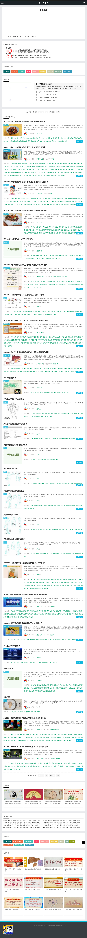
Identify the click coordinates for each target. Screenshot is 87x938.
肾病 (60, 163)
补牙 (36, 311)
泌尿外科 (69, 585)
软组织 (59, 639)
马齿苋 (48, 734)
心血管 (58, 337)
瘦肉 (26, 691)
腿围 (59, 740)
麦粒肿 (33, 459)
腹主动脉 (10, 617)
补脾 (33, 166)
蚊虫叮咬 (26, 284)
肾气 (16, 175)
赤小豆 (16, 740)
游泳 (39, 169)
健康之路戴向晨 (28, 617)
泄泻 (44, 529)
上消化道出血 (45, 368)
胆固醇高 (41, 688)
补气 (59, 166)
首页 (21, 36)
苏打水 (46, 284)
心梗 (48, 337)
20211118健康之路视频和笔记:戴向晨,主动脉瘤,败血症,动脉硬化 (25, 594)
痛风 (50, 163)
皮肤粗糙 (16, 737)
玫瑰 (76, 201)
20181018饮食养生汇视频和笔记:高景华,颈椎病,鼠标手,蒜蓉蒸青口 (26, 747)
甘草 (42, 227)
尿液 (27, 175)
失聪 (45, 337)
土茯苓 (37, 255)
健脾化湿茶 (58, 71)
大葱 (71, 227)
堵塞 (29, 141)
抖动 (63, 639)
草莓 (28, 204)
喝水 (35, 201)
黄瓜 (47, 169)
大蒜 (58, 579)
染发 (7, 201)
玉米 (24, 166)
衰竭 (46, 371)
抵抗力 (41, 198)
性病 (34, 639)
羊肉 (31, 198)
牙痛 (12, 311)
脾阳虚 (5, 737)
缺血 (67, 343)
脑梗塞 (22, 337)
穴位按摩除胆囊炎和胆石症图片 (14, 539)
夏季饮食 (42, 392)
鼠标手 (58, 758)
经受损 (7, 340)
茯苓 (41, 255)
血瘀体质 (7, 71)
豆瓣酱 (55, 230)
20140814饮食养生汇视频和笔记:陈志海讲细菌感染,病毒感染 (29, 50)
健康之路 (6, 597)
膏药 (70, 204)
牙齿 (71, 172)
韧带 (32, 766)
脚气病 (39, 227)
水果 (22, 314)
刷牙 (61, 311)
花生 (51, 230)
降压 (73, 611)
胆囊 (75, 553)
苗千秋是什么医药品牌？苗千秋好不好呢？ (18, 239)
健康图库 (42, 100)
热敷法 (9, 769)
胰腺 (21, 371)
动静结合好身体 (8, 668)
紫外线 (52, 138)
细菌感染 (43, 172)
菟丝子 (32, 734)
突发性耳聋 (24, 340)
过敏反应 (78, 227)
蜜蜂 (66, 276)
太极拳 (47, 685)
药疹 (78, 201)
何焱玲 (49, 639)
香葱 (15, 141)
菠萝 (22, 204)
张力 (19, 769)
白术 (15, 734)
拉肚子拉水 (48, 84)
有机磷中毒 (63, 585)
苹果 (61, 579)
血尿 (65, 166)
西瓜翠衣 (60, 169)
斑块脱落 (65, 614)
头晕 (41, 763)
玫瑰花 (5, 204)
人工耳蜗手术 (8, 845)
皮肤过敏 (23, 201)
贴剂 (37, 258)
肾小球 (48, 175)
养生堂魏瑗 (54, 841)
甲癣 (61, 233)
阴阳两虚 (12, 175)
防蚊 (64, 284)
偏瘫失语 (46, 662)
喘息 (69, 505)
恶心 (51, 337)
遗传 (54, 688)
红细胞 (31, 585)
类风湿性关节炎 (40, 413)
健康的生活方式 (48, 585)
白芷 (38, 734)
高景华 (13, 769)
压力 (82, 201)
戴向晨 (22, 617)
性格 (68, 688)
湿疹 (19, 198)
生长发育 (12, 314)
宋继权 (34, 287)
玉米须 (5, 172)
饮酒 (18, 371)
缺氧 (15, 337)
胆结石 (36, 368)
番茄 (12, 141)
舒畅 (35, 691)
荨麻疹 (13, 198)
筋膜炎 (74, 284)
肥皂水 (42, 284)
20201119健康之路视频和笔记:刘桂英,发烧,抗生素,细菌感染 (29, 56)
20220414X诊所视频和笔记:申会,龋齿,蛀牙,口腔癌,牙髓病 (23, 295)
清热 (56, 166)
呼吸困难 (65, 368)
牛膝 (18, 734)
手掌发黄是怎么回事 (51, 97)
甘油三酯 (13, 371)
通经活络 (33, 712)
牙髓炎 (57, 311)
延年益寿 (64, 688)
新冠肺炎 (73, 371)
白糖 (73, 138)
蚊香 (38, 284)
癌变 (46, 311)
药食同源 (59, 734)
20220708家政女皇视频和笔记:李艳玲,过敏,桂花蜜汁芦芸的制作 (25, 182)
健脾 (62, 166)
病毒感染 (68, 201)
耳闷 (73, 340)
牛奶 (73, 198)
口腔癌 (43, 311)
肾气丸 (20, 163)
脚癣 (73, 233)
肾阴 (45, 175)
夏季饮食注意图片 (9, 378)
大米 (49, 311)
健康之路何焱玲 (72, 639)
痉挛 (53, 763)
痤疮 (18, 138)
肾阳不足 (23, 740)
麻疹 (16, 198)
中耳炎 (62, 337)
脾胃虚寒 (42, 166)
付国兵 (13, 712)
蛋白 (63, 175)
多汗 (31, 175)
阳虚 (27, 166)
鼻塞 (54, 483)
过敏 (15, 138)
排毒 (68, 579)
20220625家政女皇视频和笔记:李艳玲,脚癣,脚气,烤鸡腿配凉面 (25, 210)
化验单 (6, 427)
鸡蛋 (28, 198)
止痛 (24, 734)
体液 (9, 204)
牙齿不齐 (34, 314)
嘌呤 (72, 166)
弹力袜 (5, 740)
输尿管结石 (38, 588)
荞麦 (74, 227)
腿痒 (35, 740)
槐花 (76, 737)
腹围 (46, 691)
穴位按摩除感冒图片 (10, 469)
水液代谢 (76, 734)
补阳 (39, 172)
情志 (32, 688)
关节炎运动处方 (35, 416)
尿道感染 (43, 169)
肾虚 (52, 159)
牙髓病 (54, 314)
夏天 (40, 204)
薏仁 (42, 175)
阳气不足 (48, 737)
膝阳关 (38, 712)
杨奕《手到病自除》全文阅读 (51, 92)
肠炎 (47, 529)
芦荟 (10, 201)
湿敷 (57, 233)
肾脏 (6, 169)
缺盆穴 (61, 763)
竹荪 (62, 392)
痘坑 (41, 141)
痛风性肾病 (12, 172)
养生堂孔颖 (8, 346)
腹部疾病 (42, 84)
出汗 (36, 169)
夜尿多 (30, 582)
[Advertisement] (43, 24)
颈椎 (47, 763)
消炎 (25, 639)
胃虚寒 (13, 169)
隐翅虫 (59, 276)
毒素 (69, 281)
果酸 (53, 141)
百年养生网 (43, 3)
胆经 (29, 712)
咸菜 (48, 204)
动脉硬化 (26, 611)
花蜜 (44, 201)
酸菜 (53, 201)
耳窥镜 (72, 841)
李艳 (9, 141)
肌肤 (56, 138)
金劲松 (60, 175)
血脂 (41, 614)
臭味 (35, 585)
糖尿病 (33, 579)
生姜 (6, 166)
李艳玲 (58, 141)
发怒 (32, 691)
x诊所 (5, 298)
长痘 (31, 138)
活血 (43, 691)
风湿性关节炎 (55, 413)
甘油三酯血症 (66, 371)
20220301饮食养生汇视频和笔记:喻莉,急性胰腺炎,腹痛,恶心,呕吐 (26, 352)
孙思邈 (33, 255)
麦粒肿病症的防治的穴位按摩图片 (15, 445)
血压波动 (54, 614)
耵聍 (36, 340)
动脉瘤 (32, 611)
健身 (53, 766)
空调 (76, 169)
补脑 (60, 172)
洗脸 (6, 141)
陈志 (68, 392)
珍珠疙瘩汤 (7, 841)
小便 (74, 172)
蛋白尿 (69, 166)
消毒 (17, 172)
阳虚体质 (50, 71)
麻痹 (77, 281)
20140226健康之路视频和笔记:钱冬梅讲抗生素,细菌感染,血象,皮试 (31, 57)
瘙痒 (63, 227)
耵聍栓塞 (26, 343)
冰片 (43, 258)
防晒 (62, 138)
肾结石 (65, 579)
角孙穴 (17, 712)
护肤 (21, 138)
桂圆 (32, 737)
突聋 (70, 343)
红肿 (74, 281)
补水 (57, 172)
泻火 (40, 737)
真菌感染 (57, 201)
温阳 (19, 740)
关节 (7, 343)
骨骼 (82, 737)
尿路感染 (38, 579)
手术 (65, 281)
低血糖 (20, 662)
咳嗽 (35, 483)
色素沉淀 (29, 314)
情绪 (44, 141)
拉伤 (77, 766)
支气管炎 (45, 505)
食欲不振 (57, 553)
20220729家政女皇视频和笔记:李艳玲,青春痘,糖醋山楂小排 (24, 121)
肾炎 (75, 163)
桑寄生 (28, 734)
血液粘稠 (39, 343)
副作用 (38, 138)
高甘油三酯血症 (40, 371)
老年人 (6, 402)
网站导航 (16, 36)
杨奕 (41, 92)
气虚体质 (14, 71)
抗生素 (48, 198)
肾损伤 (65, 169)
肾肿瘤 (74, 585)
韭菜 (15, 166)
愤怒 (40, 691)
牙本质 (47, 314)
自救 (41, 662)
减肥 (26, 763)
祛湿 (29, 737)
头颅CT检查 (29, 845)
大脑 (29, 340)
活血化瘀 (25, 737)
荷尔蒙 (45, 138)
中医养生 (6, 672)
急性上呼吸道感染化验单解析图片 (15, 424)
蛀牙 (21, 311)
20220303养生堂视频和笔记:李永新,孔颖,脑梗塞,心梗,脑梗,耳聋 (25, 320)
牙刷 (63, 311)
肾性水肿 (70, 163)
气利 (56, 169)
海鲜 (76, 172)
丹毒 (32, 227)
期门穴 (26, 712)
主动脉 (17, 617)
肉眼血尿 (79, 585)
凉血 (55, 737)
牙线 (78, 311)
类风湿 (71, 413)
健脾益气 (51, 169)
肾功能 (39, 585)
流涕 (63, 483)
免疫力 (20, 169)
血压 (28, 368)
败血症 (46, 227)
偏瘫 (16, 662)
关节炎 (33, 413)
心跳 (49, 691)
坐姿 (41, 766)
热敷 (12, 766)
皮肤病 (58, 258)
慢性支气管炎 (35, 505)
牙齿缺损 (17, 314)
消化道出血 (54, 371)
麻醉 (82, 284)
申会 (50, 314)
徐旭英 (32, 740)
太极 (78, 685)
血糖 (10, 614)
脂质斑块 (60, 614)
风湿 (49, 413)
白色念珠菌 (48, 258)
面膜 (34, 138)
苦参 (57, 255)
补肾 (47, 163)
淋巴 (24, 175)
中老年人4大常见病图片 (11, 646)
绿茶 (27, 169)
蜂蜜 (41, 201)
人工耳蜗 (40, 340)
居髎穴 (21, 712)
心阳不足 (36, 737)
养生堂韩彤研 (44, 841)
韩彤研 (61, 841)
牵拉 (50, 766)
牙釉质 (53, 311)
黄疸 (66, 163)
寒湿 (43, 737)
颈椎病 (53, 758)
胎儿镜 (36, 841)
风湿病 (64, 413)
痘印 (38, 141)
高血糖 (55, 611)
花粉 (31, 204)
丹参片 (71, 685)
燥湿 (62, 740)
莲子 (9, 166)
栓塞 (64, 343)
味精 (38, 230)
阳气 (78, 166)
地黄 (53, 166)
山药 (9, 169)
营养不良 (31, 311)
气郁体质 (35, 71)
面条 (62, 230)
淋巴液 (54, 172)
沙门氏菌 (19, 614)
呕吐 (54, 337)
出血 (75, 166)
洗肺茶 (29, 71)
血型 (58, 284)
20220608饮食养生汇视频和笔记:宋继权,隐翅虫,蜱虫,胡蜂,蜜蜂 (25, 265)
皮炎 (44, 198)
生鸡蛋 (30, 614)
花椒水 (57, 763)
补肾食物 (49, 172)
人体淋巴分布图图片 (51, 100)
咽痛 (77, 483)
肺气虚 (71, 734)
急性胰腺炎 (54, 364)
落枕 (29, 763)
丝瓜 (69, 169)
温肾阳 (35, 175)
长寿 (58, 685)
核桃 (24, 169)
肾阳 (39, 175)
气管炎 (58, 505)
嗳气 (69, 553)
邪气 (52, 691)
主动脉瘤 (52, 606)
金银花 (54, 255)
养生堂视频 (7, 323)
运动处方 (28, 416)
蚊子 (52, 276)
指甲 (28, 639)
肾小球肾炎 (54, 175)
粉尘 (12, 204)
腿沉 (57, 730)
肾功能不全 (47, 579)
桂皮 (79, 230)
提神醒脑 (65, 766)
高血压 (13, 611)
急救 (26, 662)
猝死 (60, 368)
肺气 (44, 740)
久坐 (76, 763)
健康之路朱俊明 (19, 845)
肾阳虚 (57, 163)
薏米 (52, 737)
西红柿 (70, 198)
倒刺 (31, 639)
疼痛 (63, 281)
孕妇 (60, 281)
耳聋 (33, 337)
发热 (22, 368)
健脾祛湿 (67, 737)
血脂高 (36, 688)
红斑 (80, 281)
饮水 (80, 582)
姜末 (41, 233)
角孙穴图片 (7, 697)
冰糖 (76, 138)
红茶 (30, 169)
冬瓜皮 (28, 172)
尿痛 (80, 579)
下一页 (52, 112)
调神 (29, 688)
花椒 (35, 763)
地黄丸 (73, 169)
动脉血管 (25, 614)
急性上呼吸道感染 (36, 438)
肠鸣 (76, 611)
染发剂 (80, 198)
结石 (16, 169)
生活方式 (55, 582)
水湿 (9, 737)
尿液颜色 (32, 588)
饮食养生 (24, 163)
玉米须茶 (30, 163)
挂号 (76, 340)
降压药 (80, 611)
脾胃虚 (67, 172)
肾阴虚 (37, 166)
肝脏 (77, 582)
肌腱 (15, 766)
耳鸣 (12, 337)
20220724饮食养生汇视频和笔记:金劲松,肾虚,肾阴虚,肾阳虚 (24, 147)
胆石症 (33, 553)
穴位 (41, 94)
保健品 (71, 582)
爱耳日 (61, 343)
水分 (4, 201)
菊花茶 (47, 166)
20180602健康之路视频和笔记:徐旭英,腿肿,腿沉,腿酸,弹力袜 (24, 718)
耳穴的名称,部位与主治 (49, 94)
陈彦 (38, 662)
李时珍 (73, 255)
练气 (59, 688)
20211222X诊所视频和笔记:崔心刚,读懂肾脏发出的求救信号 (24, 563)
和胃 (79, 529)
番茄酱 (19, 141)
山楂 (12, 138)
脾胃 (30, 166)
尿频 (52, 579)
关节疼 (50, 416)
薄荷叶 (30, 233)
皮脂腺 (49, 141)
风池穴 (65, 763)
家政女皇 (6, 125)
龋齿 (15, 311)
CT (39, 614)
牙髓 (4, 314)
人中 (12, 343)
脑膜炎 (70, 337)
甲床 (37, 639)
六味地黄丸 (42, 163)
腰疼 (58, 611)
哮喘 (49, 505)
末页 (58, 112)
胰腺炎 (32, 368)
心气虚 (67, 734)
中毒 (51, 582)
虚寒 (63, 172)
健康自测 (42, 97)
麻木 (44, 766)
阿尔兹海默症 (16, 340)
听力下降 (21, 343)
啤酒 (36, 172)
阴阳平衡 (46, 688)
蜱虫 (55, 276)
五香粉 (35, 230)
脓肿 (66, 337)
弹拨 (74, 766)
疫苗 (54, 198)
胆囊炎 (37, 553)
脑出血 (13, 662)
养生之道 (72, 688)
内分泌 (25, 371)
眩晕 (18, 337)
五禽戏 (39, 685)
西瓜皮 (32, 172)
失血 (36, 614)
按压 (9, 740)
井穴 (47, 766)
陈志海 (58, 392)
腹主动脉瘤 (37, 611)
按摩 (48, 459)
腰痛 (37, 582)
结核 (51, 611)
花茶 (33, 169)
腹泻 (32, 529)
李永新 (32, 340)
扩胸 (73, 763)
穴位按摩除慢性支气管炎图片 (13, 491)
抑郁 (34, 198)
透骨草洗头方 (68, 71)
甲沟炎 (52, 635)
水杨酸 (34, 141)
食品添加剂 (17, 201)
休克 (44, 281)
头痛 (38, 483)
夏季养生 (6, 381)
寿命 (56, 688)
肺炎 (39, 368)
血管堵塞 (52, 340)
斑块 (7, 614)
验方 (61, 737)
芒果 (38, 201)
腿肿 (51, 730)
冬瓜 (12, 166)
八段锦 (43, 685)
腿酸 (54, 730)
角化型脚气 (43, 230)
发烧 (38, 392)
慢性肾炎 (35, 163)
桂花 (47, 201)
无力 (62, 340)
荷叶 (48, 230)
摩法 (35, 766)
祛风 (80, 734)
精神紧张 (59, 198)
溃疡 (47, 255)
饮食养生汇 (7, 150)
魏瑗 (66, 841)
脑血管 (34, 343)
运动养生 (33, 685)
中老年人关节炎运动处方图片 (13, 399)
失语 (29, 662)
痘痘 (59, 138)
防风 (20, 737)
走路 (55, 343)
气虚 (41, 734)
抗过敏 (19, 204)
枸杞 (79, 163)
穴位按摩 (38, 459)
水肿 (63, 163)
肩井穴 (70, 763)
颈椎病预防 (24, 766)
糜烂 (26, 230)
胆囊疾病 (65, 553)
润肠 (79, 169)
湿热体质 (42, 71)
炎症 (24, 138)
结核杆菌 (77, 614)
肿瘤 (42, 579)
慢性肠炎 (54, 529)
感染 (22, 141)
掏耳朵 (16, 343)
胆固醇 (75, 685)
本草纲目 (61, 255)
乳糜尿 (20, 175)
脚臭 (31, 230)
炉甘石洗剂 (28, 287)
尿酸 (50, 166)
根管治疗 (42, 314)
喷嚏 (80, 483)
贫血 (55, 579)
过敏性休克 (49, 281)
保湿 (51, 204)
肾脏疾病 (41, 582)
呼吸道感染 (78, 337)
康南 (61, 284)
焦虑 (37, 198)
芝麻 (65, 138)
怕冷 (66, 483)
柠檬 (73, 201)
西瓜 (18, 166)
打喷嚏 (51, 483)
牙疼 (39, 311)
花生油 (26, 233)
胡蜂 (63, 276)
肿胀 (66, 311)
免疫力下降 (22, 172)
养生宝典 (26, 36)
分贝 (52, 343)
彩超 (4, 614)
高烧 (33, 614)
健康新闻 (6, 242)
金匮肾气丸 (14, 163)
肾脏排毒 (66, 582)
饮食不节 (71, 529)
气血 (29, 691)
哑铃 (19, 766)
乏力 (52, 734)
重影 (66, 233)
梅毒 (16, 611)
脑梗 (73, 337)
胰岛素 (70, 368)
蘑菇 (25, 198)
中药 (76, 198)
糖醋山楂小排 (64, 141)
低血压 (18, 368)
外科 (74, 582)
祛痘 (49, 138)
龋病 (69, 311)
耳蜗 (49, 343)
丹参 (44, 255)
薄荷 (50, 227)
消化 (25, 314)
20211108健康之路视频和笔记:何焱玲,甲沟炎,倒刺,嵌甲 (22, 623)
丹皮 (21, 734)
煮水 (12, 740)
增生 (65, 340)
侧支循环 (45, 343)
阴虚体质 (21, 71)
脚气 (53, 227)
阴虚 (21, 166)
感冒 (32, 483)
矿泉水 (71, 766)
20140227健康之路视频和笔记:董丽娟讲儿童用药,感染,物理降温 (30, 52)
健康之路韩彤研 (17, 841)
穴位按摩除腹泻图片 (10, 515)
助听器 (45, 340)
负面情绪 (69, 138)
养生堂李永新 (76, 343)
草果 (47, 233)
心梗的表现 (52, 662)
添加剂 (29, 201)
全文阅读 (79, 141)
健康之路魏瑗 (28, 841)
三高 (67, 611)
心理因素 (64, 198)
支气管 (26, 508)
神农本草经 (67, 255)
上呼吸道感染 (28, 337)
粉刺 (41, 138)
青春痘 (28, 138)
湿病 (60, 413)
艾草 (53, 258)
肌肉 (70, 740)
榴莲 (50, 201)
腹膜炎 (60, 371)
